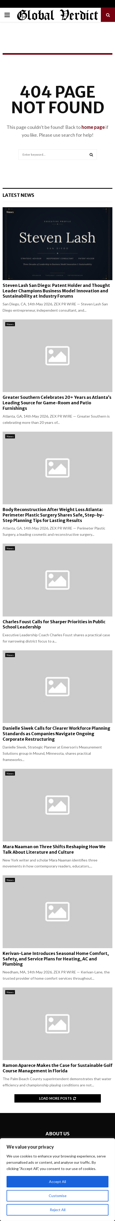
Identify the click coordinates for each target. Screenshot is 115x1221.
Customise (58, 1195)
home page (93, 127)
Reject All (57, 1209)
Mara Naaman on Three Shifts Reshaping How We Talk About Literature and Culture (54, 849)
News (10, 211)
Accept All (57, 1181)
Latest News (18, 195)
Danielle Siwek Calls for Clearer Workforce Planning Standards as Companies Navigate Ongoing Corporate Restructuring (56, 734)
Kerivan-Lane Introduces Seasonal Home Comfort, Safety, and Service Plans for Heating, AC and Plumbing (56, 959)
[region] (57, 1179)
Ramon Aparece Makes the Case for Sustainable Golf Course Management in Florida (57, 1068)
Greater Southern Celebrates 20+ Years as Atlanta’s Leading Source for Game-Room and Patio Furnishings (57, 403)
